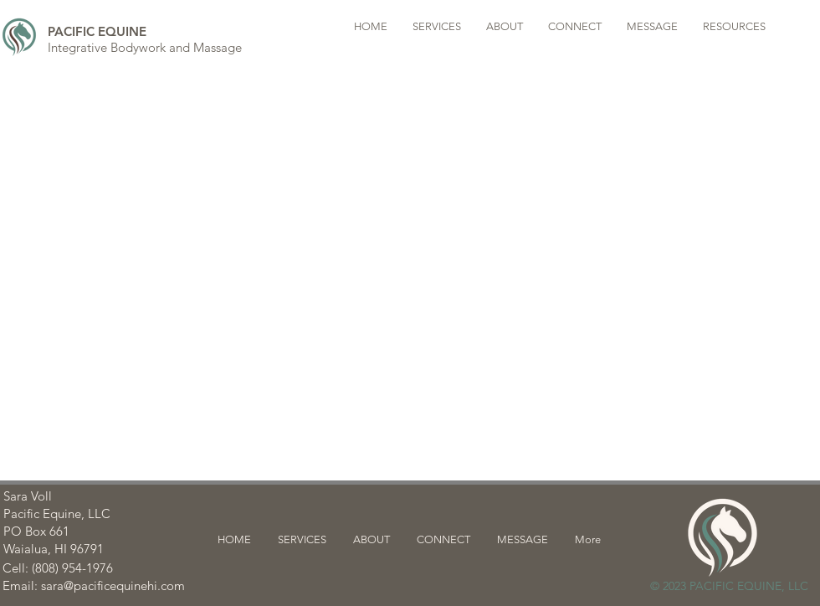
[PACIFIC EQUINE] (97, 31)
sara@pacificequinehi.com (113, 585)
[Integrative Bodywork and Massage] (145, 47)
